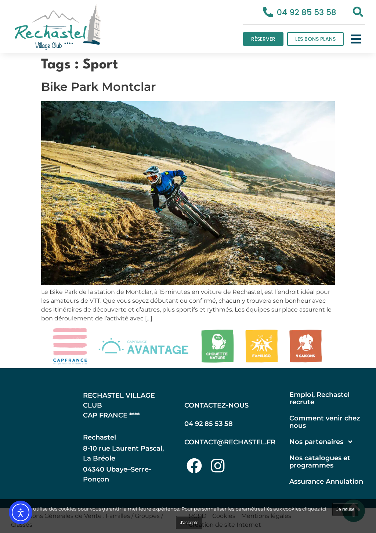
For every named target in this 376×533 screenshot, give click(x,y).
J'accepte (189, 522)
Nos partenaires (321, 442)
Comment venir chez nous (324, 422)
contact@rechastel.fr (229, 442)
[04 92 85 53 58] (268, 12)
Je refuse (345, 509)
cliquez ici (314, 509)
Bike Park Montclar (98, 86)
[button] (356, 39)
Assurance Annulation (326, 481)
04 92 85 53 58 (306, 12)
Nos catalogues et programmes (319, 461)
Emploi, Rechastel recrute (319, 398)
